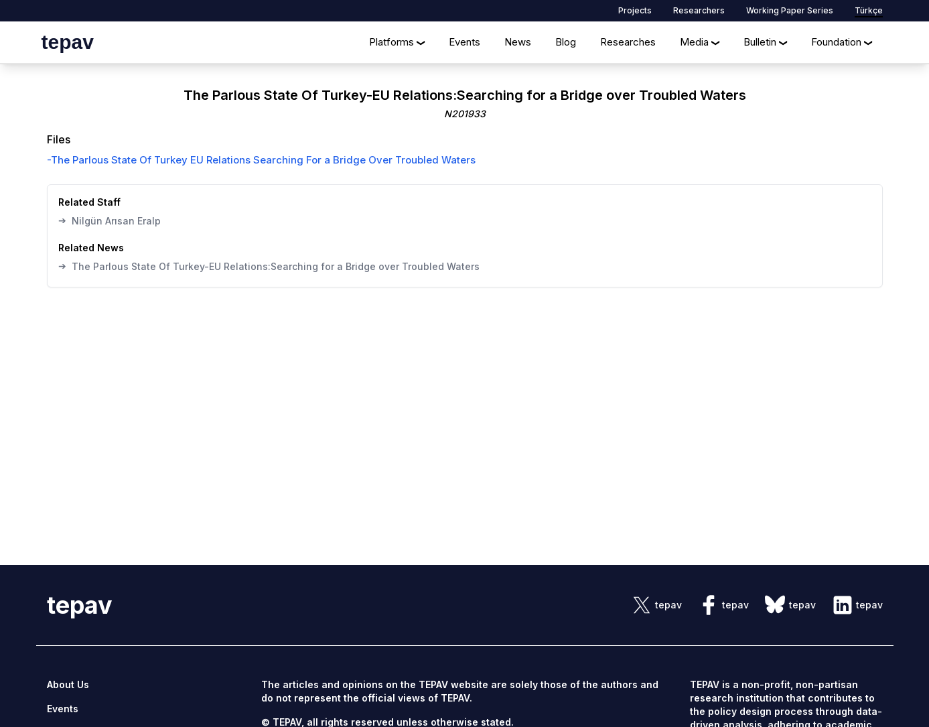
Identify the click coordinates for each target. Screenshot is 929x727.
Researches (628, 42)
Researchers (699, 10)
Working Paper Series (789, 10)
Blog (565, 42)
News (517, 42)
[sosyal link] (656, 605)
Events (464, 42)
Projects (635, 10)
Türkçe (869, 10)
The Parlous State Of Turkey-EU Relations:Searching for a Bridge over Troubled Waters (269, 266)
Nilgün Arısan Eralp (109, 220)
